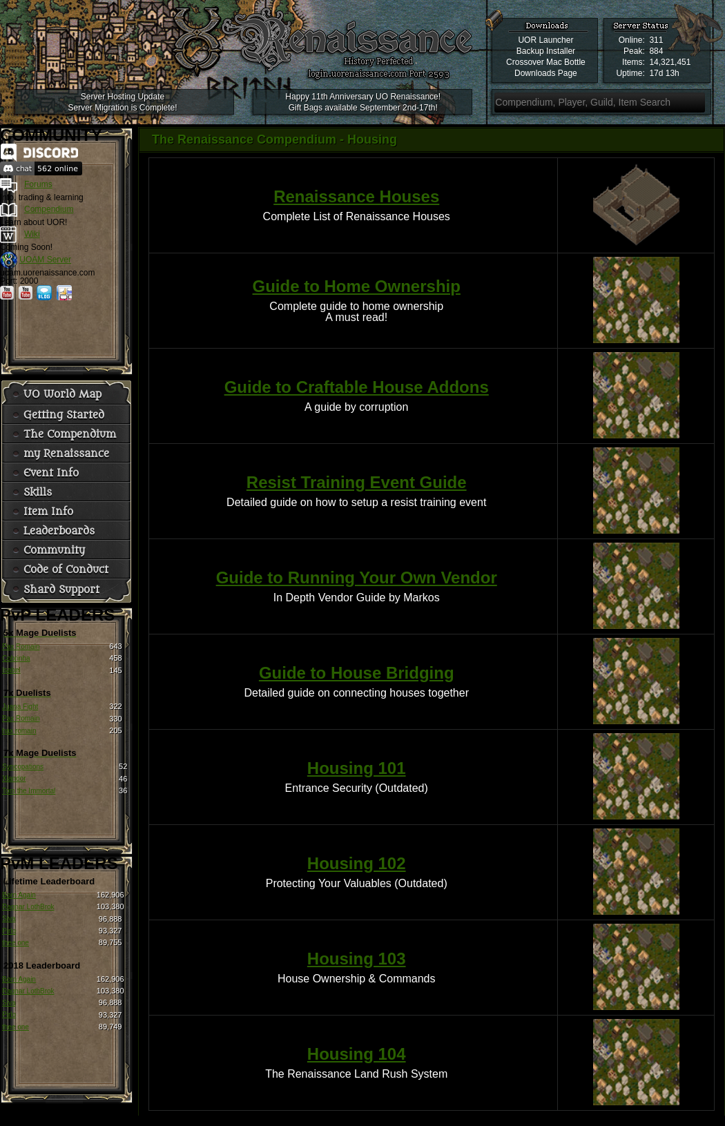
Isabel (11, 670)
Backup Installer (545, 51)
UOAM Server (45, 259)
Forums (38, 184)
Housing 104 (356, 1054)
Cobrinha (16, 658)
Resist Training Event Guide (356, 482)
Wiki (32, 234)
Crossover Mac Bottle (546, 62)
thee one (15, 943)
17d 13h (664, 73)
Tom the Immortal (28, 791)
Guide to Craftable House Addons (356, 387)
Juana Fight (20, 706)
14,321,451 (669, 62)
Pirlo (9, 931)
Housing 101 (356, 768)
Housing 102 (356, 863)
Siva (8, 918)
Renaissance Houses (356, 196)
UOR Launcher (545, 40)
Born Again (19, 895)
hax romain (19, 731)
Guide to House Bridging (356, 672)
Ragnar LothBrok (28, 907)
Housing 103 (356, 958)
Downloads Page (545, 73)
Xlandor (14, 778)
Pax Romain (20, 646)
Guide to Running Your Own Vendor (356, 577)
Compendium (48, 209)
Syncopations (23, 766)
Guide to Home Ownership (357, 286)
